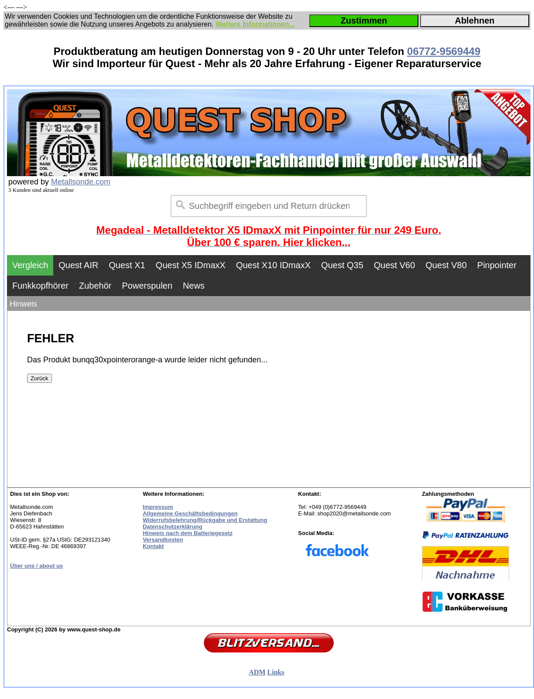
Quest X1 (127, 265)
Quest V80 (446, 265)
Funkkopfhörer (40, 285)
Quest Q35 (342, 265)
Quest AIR (78, 265)
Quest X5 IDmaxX (191, 265)
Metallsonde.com (80, 181)
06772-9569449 (443, 51)
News (194, 285)
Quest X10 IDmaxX (273, 265)
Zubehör (95, 285)
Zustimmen (364, 20)
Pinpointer (497, 265)
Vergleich (30, 265)
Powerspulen (147, 285)
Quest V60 (394, 265)
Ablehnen (474, 20)
